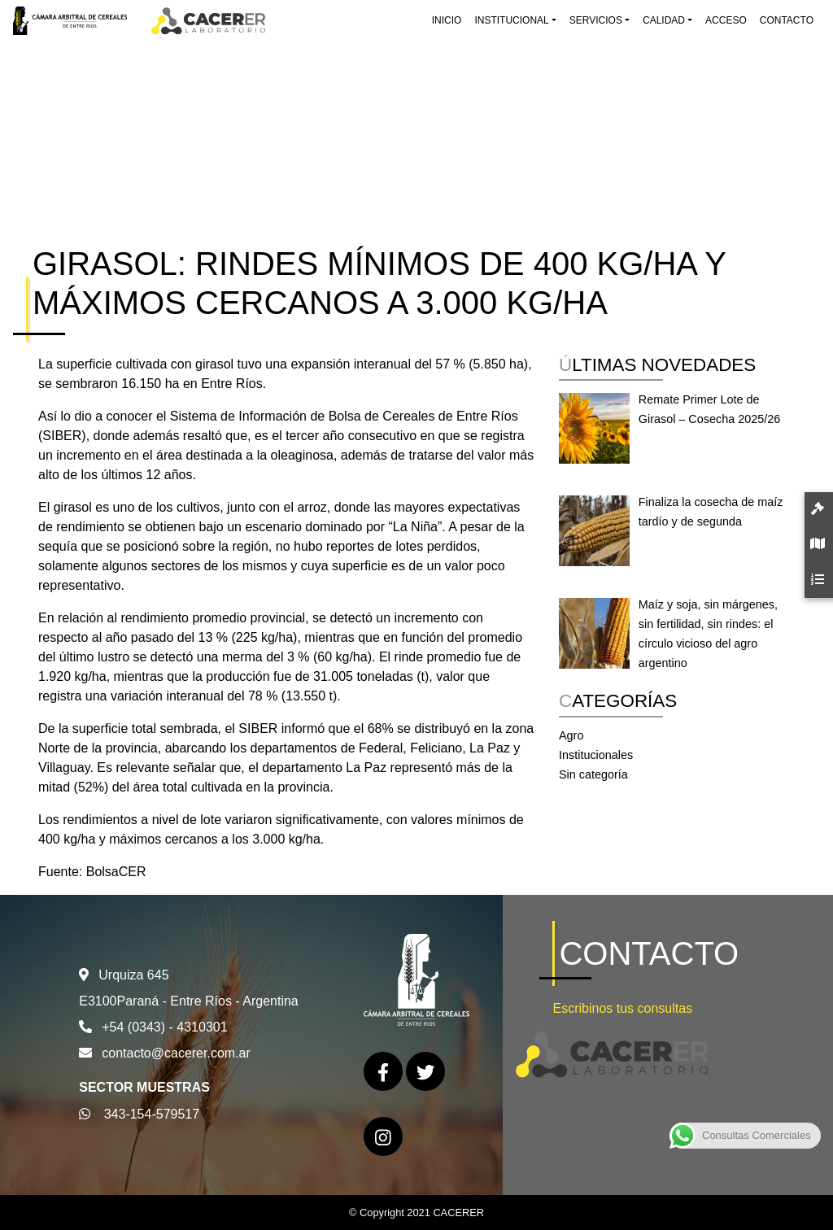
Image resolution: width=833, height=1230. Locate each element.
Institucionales (596, 754)
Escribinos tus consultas (622, 1008)
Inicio (447, 20)
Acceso (726, 20)
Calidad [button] (664, 20)
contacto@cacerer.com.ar (176, 1053)
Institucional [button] (511, 20)
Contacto (786, 20)
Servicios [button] (595, 20)
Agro (571, 735)
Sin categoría (593, 774)
